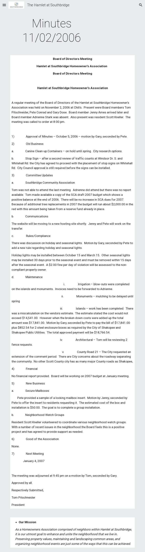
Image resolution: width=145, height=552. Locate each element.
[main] (51, 30)
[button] (4, 5)
